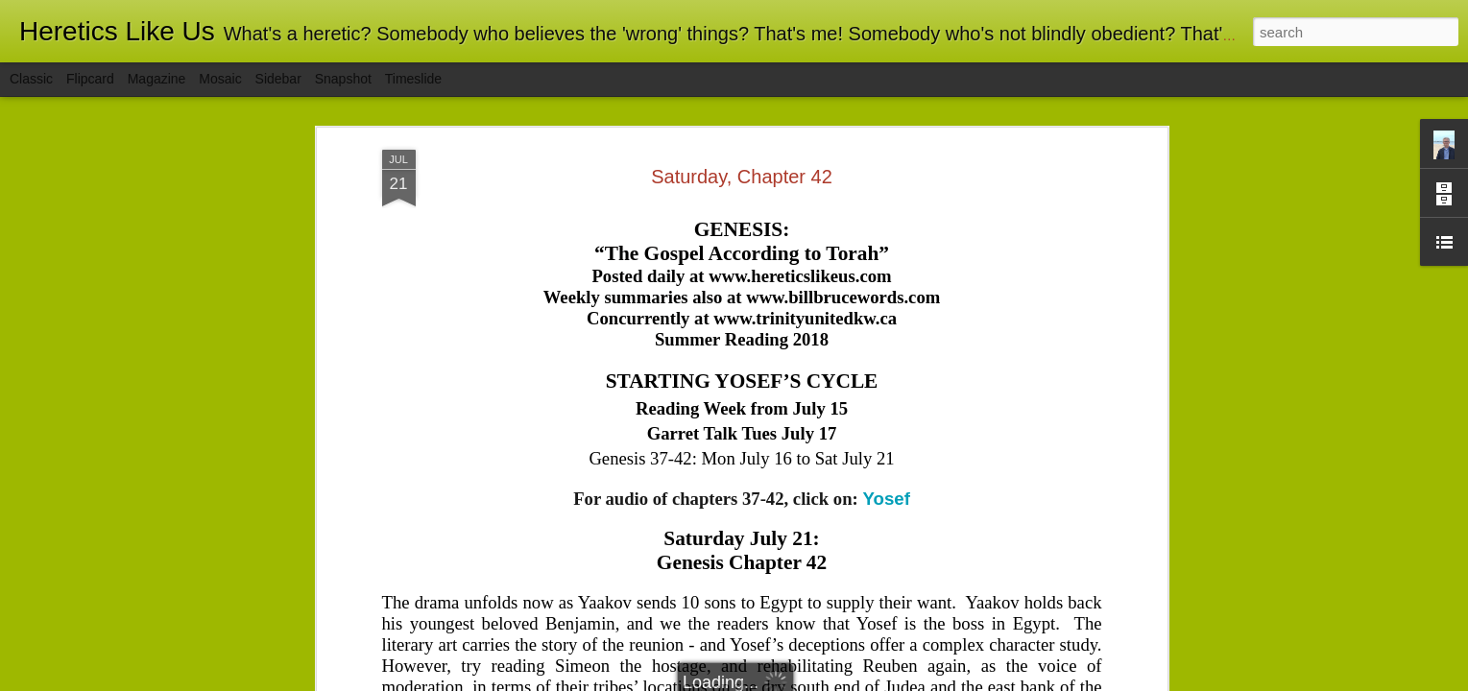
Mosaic (220, 78)
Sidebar (278, 78)
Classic (31, 78)
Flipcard (90, 78)
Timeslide (413, 78)
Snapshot (343, 78)
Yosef (885, 254)
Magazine (157, 78)
